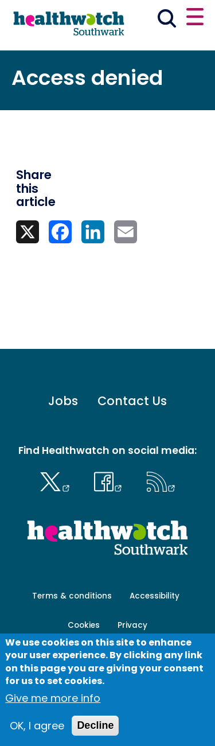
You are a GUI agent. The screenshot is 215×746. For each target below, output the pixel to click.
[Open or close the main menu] (195, 18)
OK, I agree (37, 725)
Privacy (132, 625)
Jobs (63, 401)
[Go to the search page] (167, 20)
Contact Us (132, 401)
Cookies (84, 625)
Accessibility (154, 595)
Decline (95, 725)
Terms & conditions (72, 595)
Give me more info (52, 698)
